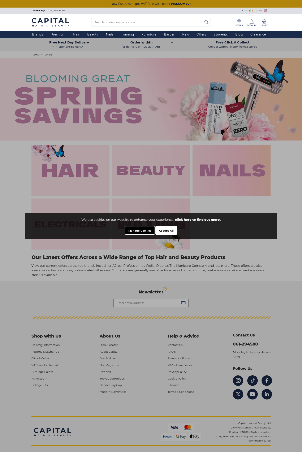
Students (221, 34)
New (185, 34)
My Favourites (57, 10)
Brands (37, 34)
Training (127, 34)
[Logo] (50, 22)
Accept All (166, 230)
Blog (239, 34)
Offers (201, 34)
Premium (58, 34)
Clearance (258, 34)
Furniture (149, 34)
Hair (76, 34)
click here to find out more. (198, 220)
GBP (261, 10)
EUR (247, 10)
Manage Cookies (139, 230)
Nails (110, 34)
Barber (169, 34)
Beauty (92, 34)
